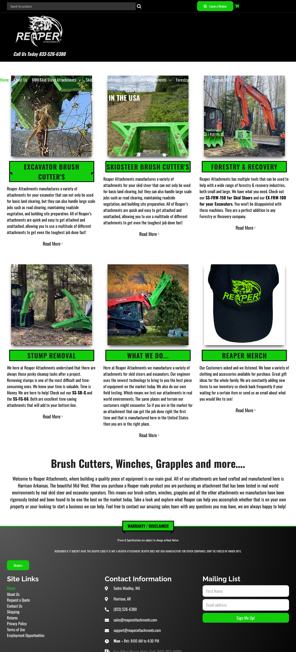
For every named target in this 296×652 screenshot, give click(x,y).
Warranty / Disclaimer (148, 513)
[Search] (139, 6)
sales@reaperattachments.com (135, 607)
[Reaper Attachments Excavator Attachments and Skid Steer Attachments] (28, 14)
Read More (51, 232)
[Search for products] (71, 6)
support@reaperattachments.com (137, 617)
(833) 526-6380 (125, 596)
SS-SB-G (79, 380)
